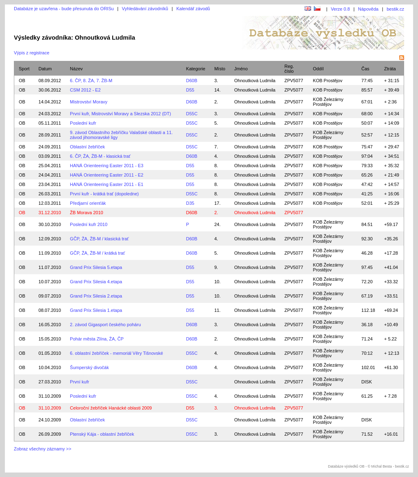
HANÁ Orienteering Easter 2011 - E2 (106, 174)
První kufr (79, 381)
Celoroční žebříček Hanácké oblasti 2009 (111, 407)
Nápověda (368, 9)
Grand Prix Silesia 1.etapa (96, 310)
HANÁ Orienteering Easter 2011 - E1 (106, 184)
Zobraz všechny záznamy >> (42, 448)
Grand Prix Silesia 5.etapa (96, 267)
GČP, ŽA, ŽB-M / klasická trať (99, 238)
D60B (192, 80)
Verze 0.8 (340, 9)
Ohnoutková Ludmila (255, 80)
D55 (190, 89)
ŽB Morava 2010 (86, 212)
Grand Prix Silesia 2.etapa (96, 295)
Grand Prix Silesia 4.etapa (96, 281)
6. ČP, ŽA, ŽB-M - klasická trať (100, 156)
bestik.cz (395, 9)
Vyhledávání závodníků (145, 8)
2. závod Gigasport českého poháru (105, 324)
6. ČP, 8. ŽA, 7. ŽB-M (91, 80)
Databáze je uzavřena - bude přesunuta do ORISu (64, 8)
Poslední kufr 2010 (88, 224)
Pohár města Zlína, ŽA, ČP (96, 338)
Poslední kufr (83, 123)
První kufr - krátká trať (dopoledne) (104, 193)
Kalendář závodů (193, 8)
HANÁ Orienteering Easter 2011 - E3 (106, 165)
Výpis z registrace (31, 52)
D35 (190, 203)
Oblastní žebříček (87, 146)
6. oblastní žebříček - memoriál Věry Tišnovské (116, 353)
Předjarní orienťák (88, 203)
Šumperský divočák (89, 367)
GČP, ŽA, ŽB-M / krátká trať (97, 253)
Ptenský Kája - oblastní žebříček (102, 434)
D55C (192, 113)
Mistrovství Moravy (88, 101)
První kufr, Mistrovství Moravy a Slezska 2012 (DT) (120, 113)
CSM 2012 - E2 (85, 89)
